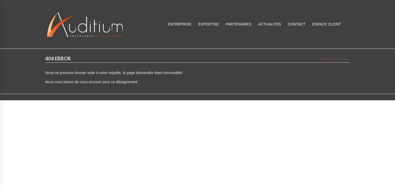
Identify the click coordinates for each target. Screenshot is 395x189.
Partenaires (239, 24)
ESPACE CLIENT (326, 24)
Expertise (208, 24)
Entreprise (179, 24)
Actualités (269, 24)
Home (325, 58)
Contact (296, 24)
